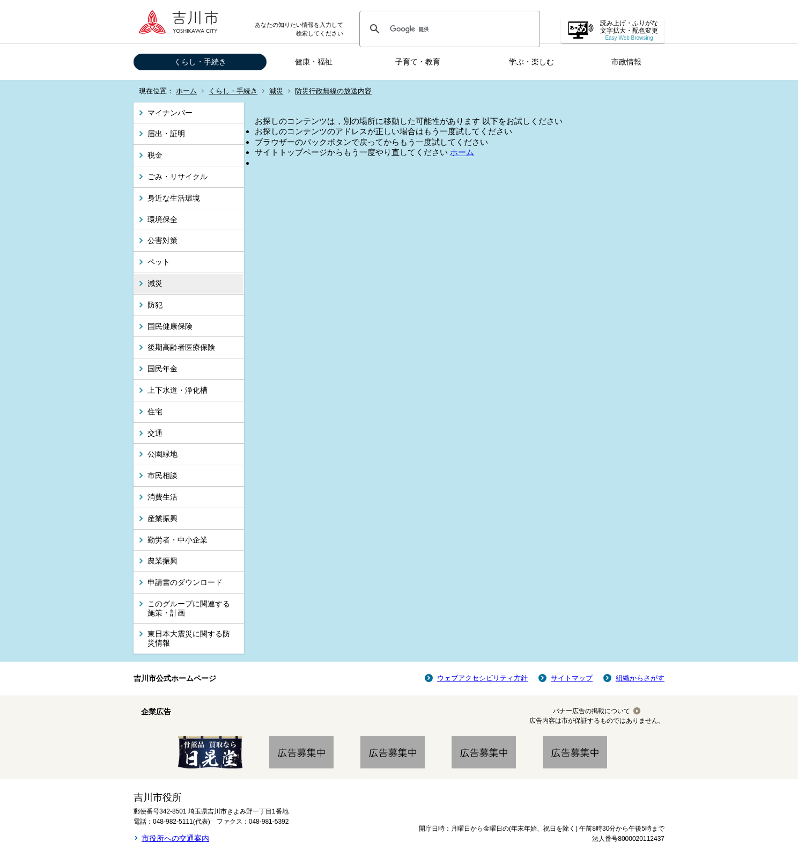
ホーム (186, 91)
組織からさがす (640, 678)
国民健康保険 (170, 326)
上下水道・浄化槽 (177, 390)
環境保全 (162, 219)
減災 (276, 91)
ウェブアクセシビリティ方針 (482, 678)
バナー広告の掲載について (591, 711)
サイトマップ (572, 678)
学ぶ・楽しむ (531, 61)
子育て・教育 (417, 61)
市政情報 (626, 61)
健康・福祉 (313, 61)
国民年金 (162, 368)
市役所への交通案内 (175, 838)
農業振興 (162, 560)
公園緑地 (162, 454)
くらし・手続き (200, 61)
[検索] (448, 29)
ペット (158, 262)
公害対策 (162, 240)
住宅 (154, 411)
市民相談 (162, 475)
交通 (154, 433)
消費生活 (162, 497)
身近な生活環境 (173, 198)
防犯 (154, 305)
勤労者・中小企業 (177, 540)
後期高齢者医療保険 (181, 347)
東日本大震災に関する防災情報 (188, 638)
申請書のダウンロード (185, 582)
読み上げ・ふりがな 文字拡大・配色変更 (629, 30)
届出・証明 (166, 133)
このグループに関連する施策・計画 (188, 608)
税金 (154, 155)
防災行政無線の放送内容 (333, 91)
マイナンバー (170, 112)
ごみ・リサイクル (177, 176)
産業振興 (162, 518)
